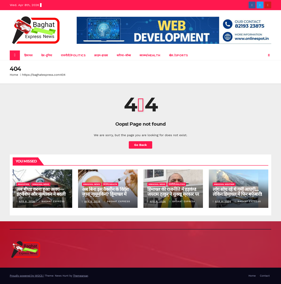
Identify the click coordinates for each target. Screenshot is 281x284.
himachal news (40, 184)
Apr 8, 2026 (27, 201)
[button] (269, 55)
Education (23, 184)
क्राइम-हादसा (101, 55)
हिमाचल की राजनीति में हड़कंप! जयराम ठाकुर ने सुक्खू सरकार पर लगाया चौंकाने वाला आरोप (173, 194)
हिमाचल (28, 55)
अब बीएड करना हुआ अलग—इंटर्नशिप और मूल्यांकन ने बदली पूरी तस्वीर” (41, 194)
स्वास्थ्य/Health (150, 55)
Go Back (140, 145)
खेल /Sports (178, 55)
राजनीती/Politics (73, 55)
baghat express (52, 201)
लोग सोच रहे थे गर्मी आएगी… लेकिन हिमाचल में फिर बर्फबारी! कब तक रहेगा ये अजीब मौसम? (237, 194)
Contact (265, 275)
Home (14, 75)
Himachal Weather (224, 184)
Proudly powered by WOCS (27, 275)
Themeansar (80, 275)
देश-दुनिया (46, 55)
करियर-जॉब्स (124, 55)
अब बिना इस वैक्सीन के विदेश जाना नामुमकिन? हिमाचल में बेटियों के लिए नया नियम (105, 194)
